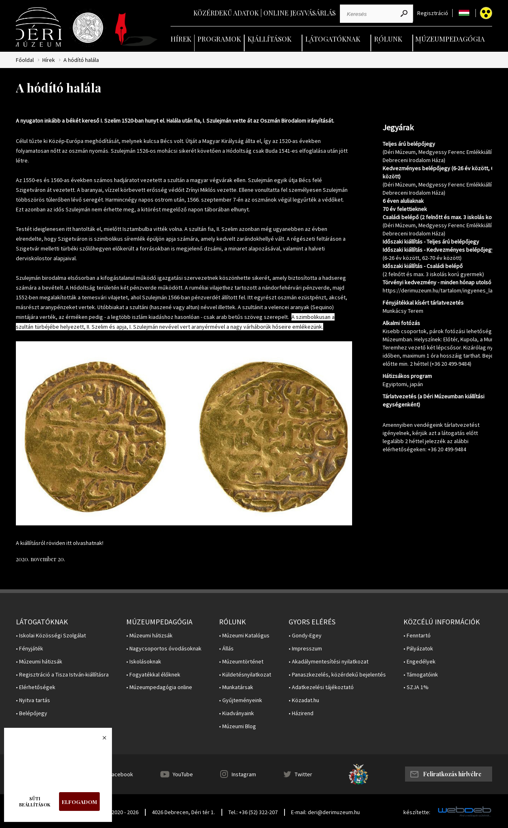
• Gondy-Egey (305, 635)
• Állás (226, 648)
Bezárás (100, 740)
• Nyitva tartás (33, 700)
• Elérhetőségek (35, 687)
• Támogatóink (420, 674)
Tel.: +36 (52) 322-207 (253, 812)
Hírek (181, 38)
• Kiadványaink (236, 713)
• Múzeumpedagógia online (159, 687)
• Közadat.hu (304, 700)
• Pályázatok (418, 648)
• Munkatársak (236, 687)
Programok (219, 38)
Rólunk (388, 38)
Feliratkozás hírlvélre (452, 774)
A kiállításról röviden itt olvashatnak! (59, 543)
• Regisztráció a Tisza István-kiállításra (62, 674)
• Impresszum (305, 648)
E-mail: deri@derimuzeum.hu (325, 812)
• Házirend (301, 713)
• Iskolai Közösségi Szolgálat (51, 635)
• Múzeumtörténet (241, 661)
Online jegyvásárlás (299, 13)
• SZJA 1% (416, 687)
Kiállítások (269, 38)
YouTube (183, 774)
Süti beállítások (34, 801)
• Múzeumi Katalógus (244, 635)
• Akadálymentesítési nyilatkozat (328, 661)
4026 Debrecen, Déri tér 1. (183, 812)
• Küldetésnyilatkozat (245, 674)
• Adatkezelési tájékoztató (321, 687)
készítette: (416, 812)
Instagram (244, 774)
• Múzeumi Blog (237, 726)
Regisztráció (432, 13)
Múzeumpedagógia (450, 38)
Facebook (121, 774)
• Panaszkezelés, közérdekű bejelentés (337, 674)
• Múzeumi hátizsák (39, 661)
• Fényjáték (29, 648)
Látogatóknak (332, 38)
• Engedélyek (419, 661)
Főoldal (25, 60)
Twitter (303, 774)
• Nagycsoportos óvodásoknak (163, 648)
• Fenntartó (417, 635)
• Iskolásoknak (143, 661)
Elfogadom (79, 801)
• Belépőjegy (31, 713)
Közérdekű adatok (226, 13)
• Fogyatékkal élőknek (153, 674)
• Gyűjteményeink (240, 700)
